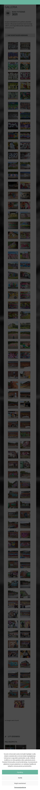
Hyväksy (20, 772)
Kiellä (20, 778)
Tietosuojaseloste (20, 787)
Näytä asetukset (20, 783)
